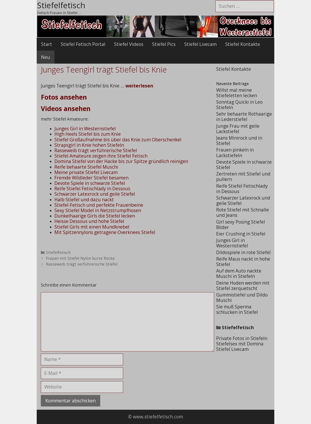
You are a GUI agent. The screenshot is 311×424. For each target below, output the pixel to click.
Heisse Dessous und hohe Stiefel (89, 221)
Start (46, 44)
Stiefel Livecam (200, 44)
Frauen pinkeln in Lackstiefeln (235, 152)
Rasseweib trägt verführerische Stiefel (95, 150)
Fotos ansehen (64, 97)
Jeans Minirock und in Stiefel (239, 140)
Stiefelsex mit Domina (239, 344)
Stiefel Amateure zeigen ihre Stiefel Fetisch (101, 156)
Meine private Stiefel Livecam (86, 172)
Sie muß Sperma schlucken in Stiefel (237, 309)
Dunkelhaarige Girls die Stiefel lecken (94, 216)
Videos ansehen (65, 108)
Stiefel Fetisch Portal (83, 44)
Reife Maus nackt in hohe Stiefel (243, 261)
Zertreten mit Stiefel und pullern (243, 176)
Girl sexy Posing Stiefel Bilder (240, 224)
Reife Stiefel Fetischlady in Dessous (92, 188)
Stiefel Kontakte (242, 44)
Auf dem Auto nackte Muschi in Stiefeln (238, 273)
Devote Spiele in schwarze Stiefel (89, 183)
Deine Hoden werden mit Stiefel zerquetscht (243, 285)
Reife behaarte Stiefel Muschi (86, 167)
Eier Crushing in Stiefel (240, 234)
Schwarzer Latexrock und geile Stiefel (94, 194)
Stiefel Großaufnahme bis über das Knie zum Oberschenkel (117, 140)
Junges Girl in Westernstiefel (85, 129)
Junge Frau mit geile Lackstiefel (237, 128)
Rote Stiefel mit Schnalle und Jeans (242, 212)
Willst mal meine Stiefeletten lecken (236, 92)
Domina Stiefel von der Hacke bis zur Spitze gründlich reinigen (121, 161)
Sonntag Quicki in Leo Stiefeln (239, 104)
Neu (45, 57)
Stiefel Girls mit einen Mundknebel (91, 227)
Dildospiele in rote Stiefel (243, 252)
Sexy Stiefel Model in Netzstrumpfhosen (97, 210)
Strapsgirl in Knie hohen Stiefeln (89, 145)
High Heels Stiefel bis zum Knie (87, 134)
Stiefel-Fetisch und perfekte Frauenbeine (98, 205)
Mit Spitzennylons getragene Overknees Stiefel (104, 232)
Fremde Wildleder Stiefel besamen (91, 178)
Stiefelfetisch (58, 252)
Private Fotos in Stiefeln (241, 338)
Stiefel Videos (128, 44)
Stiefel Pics (164, 44)
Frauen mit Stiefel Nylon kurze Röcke (80, 258)
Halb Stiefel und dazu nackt (84, 200)
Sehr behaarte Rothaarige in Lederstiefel (244, 116)
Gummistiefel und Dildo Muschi (242, 297)
